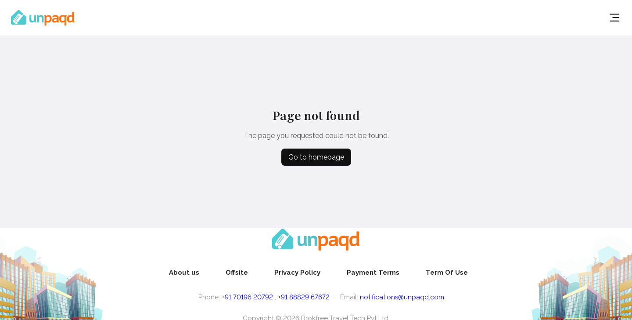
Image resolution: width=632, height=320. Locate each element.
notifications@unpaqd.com (402, 297)
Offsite (237, 272)
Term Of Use (447, 272)
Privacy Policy (297, 272)
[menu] (318, 272)
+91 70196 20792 (247, 297)
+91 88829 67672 (304, 297)
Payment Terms (373, 272)
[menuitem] (184, 272)
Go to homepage (316, 157)
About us (184, 272)
